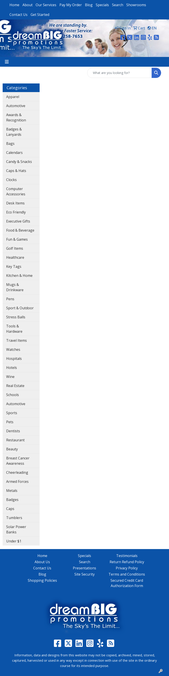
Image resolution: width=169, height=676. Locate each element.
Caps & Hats (16, 170)
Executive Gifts (18, 221)
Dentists (13, 431)
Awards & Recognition (16, 117)
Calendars (14, 152)
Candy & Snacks (19, 161)
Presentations (84, 568)
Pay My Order (70, 4)
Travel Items (16, 340)
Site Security (84, 574)
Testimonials (127, 555)
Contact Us (18, 14)
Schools (12, 394)
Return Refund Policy (127, 561)
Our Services (46, 4)
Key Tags (13, 266)
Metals (11, 490)
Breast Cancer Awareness (17, 461)
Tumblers (14, 517)
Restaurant (15, 440)
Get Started (40, 14)
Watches (13, 349)
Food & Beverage (20, 230)
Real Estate (15, 385)
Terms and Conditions (126, 574)
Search (117, 4)
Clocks (11, 179)
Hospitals (14, 358)
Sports (11, 412)
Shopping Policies (42, 580)
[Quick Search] (119, 73)
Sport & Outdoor (20, 308)
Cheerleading (17, 472)
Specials (102, 4)
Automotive (15, 105)
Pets (9, 421)
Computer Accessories (15, 191)
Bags (10, 143)
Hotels (11, 367)
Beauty (12, 449)
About (27, 4)
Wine (10, 376)
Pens (10, 298)
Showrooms (136, 4)
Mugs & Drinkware (15, 287)
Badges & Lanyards (14, 132)
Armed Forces (17, 481)
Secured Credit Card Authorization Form (126, 583)
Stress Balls (15, 317)
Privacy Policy (127, 568)
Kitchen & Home (19, 275)
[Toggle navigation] (6, 62)
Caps (10, 508)
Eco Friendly (16, 212)
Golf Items (14, 248)
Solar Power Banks (16, 529)
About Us (42, 561)
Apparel (12, 96)
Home (14, 4)
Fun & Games (17, 239)
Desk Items (15, 203)
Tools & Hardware (14, 329)
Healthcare (15, 257)
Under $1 (13, 541)
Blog (89, 4)
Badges (12, 499)
